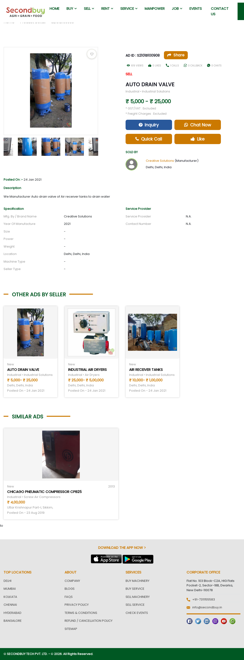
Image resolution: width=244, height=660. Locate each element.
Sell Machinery (138, 597)
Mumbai (10, 588)
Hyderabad (12, 613)
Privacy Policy (77, 604)
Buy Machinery (137, 581)
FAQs (69, 597)
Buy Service (135, 588)
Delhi (7, 581)
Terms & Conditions (81, 613)
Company (72, 581)
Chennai (10, 604)
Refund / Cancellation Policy (88, 620)
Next (101, 145)
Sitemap (71, 629)
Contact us (220, 11)
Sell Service (135, 604)
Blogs (70, 588)
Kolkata (10, 597)
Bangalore (13, 620)
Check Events (137, 613)
